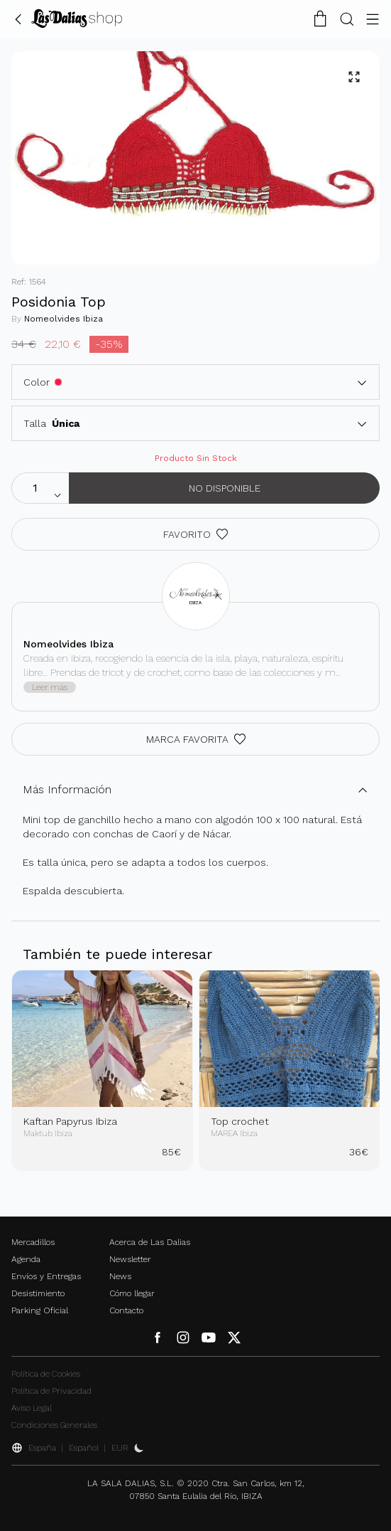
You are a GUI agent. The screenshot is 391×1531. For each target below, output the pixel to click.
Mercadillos (33, 1242)
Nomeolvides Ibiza (63, 319)
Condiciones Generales (54, 1425)
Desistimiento (38, 1293)
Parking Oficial (39, 1310)
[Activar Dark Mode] (139, 1447)
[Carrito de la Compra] (320, 18)
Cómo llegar (132, 1293)
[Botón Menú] (372, 18)
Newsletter (130, 1259)
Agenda (25, 1259)
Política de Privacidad (51, 1391)
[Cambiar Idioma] (76, 18)
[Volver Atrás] (18, 18)
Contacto (126, 1310)
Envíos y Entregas (46, 1276)
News (120, 1276)
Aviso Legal (31, 1408)
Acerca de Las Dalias (149, 1242)
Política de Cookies (45, 1374)
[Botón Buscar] (347, 18)
